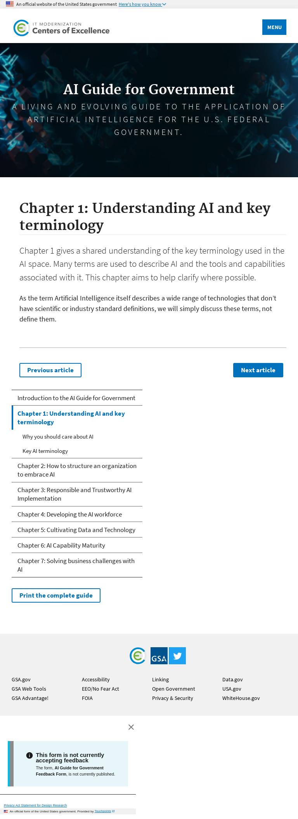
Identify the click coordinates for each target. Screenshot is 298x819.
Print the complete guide (56, 595)
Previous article (50, 370)
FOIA (87, 698)
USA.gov (231, 688)
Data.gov (232, 679)
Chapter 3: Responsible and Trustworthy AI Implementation (74, 494)
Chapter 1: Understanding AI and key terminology (71, 417)
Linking (160, 679)
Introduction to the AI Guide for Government (76, 398)
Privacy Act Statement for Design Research (35, 805)
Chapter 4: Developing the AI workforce (69, 514)
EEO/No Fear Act (100, 688)
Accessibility (96, 679)
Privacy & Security (172, 698)
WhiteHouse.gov (241, 698)
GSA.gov (21, 679)
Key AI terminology (45, 450)
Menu (274, 27)
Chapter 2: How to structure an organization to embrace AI (77, 470)
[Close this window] (130, 726)
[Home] (62, 26)
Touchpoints (103, 811)
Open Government (173, 688)
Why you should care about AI (58, 436)
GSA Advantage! (30, 698)
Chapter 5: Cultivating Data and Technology (76, 529)
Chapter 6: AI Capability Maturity (61, 545)
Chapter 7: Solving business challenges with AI (76, 565)
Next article (258, 370)
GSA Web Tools (29, 688)
